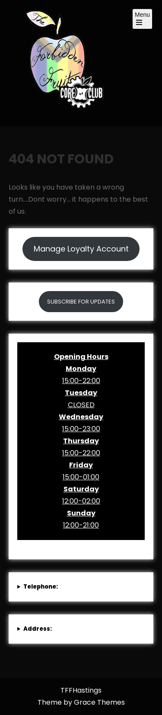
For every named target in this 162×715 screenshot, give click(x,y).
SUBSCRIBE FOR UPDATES (81, 302)
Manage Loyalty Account (81, 248)
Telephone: (40, 587)
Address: (37, 629)
